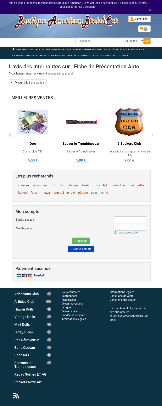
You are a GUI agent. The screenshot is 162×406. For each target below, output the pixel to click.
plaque (83, 192)
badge (73, 185)
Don (33, 143)
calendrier (118, 185)
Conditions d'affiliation (123, 299)
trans (94, 192)
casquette (137, 185)
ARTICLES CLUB (42, 49)
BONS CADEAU (138, 49)
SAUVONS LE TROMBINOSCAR (39, 55)
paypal (59, 192)
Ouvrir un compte (81, 248)
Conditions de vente (73, 315)
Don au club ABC (33, 151)
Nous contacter (70, 292)
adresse (23, 185)
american (40, 185)
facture (23, 192)
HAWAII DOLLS (58, 49)
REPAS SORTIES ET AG (66, 55)
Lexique (66, 307)
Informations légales (73, 319)
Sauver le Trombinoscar (81, 143)
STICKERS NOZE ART (88, 55)
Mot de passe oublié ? (127, 232)
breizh (86, 185)
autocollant (58, 185)
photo (71, 192)
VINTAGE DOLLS (75, 49)
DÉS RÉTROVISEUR (121, 49)
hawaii (46, 192)
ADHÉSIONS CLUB (24, 49)
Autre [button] (123, 55)
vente (104, 192)
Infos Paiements (109, 55)
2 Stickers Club (129, 143)
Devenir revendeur (72, 303)
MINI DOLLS (90, 49)
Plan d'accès (68, 299)
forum (35, 192)
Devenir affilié (69, 311)
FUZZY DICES (103, 49)
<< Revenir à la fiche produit (27, 82)
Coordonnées (69, 295)
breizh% (101, 185)
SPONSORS (17, 55)
